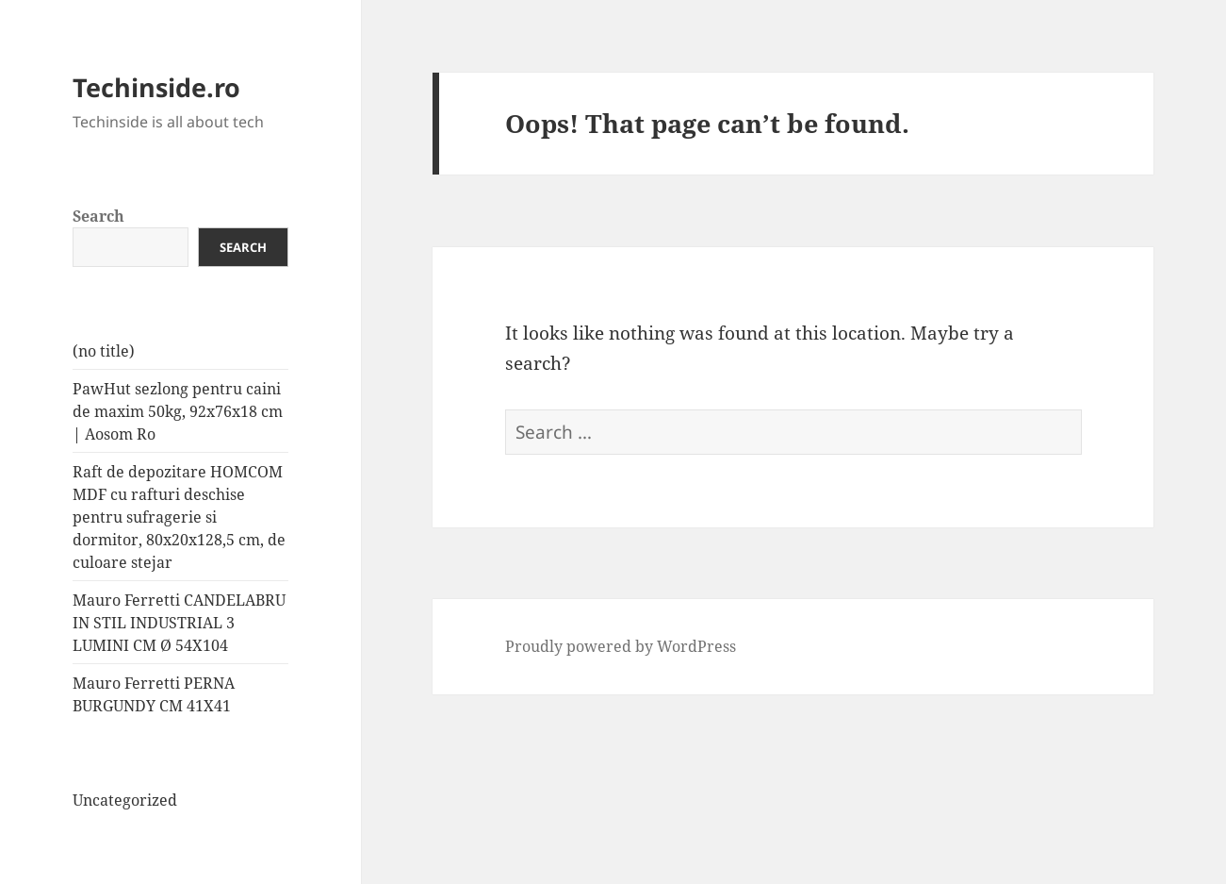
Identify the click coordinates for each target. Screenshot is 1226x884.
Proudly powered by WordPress (620, 646)
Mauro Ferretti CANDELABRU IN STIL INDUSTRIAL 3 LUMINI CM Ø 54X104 (179, 623)
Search (98, 216)
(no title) (104, 351)
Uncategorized (125, 800)
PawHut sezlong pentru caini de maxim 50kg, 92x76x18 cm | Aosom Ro (178, 411)
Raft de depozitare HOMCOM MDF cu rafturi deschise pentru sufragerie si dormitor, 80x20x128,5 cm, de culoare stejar (179, 517)
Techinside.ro (156, 87)
